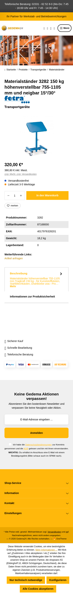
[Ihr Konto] (51, 28)
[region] (36, 137)
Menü (64, 28)
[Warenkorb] (54, 28)
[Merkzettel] (47, 28)
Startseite (10, 69)
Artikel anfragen (13, 258)
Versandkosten (54, 532)
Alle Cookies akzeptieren (38, 588)
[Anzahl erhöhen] (21, 195)
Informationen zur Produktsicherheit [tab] (32, 296)
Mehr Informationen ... (46, 550)
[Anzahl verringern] (8, 195)
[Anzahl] (14, 195)
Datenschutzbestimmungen (38, 444)
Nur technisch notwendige (26, 580)
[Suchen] (44, 28)
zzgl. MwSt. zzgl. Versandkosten (20, 174)
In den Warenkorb (47, 195)
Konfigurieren (57, 580)
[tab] (36, 279)
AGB (26, 448)
